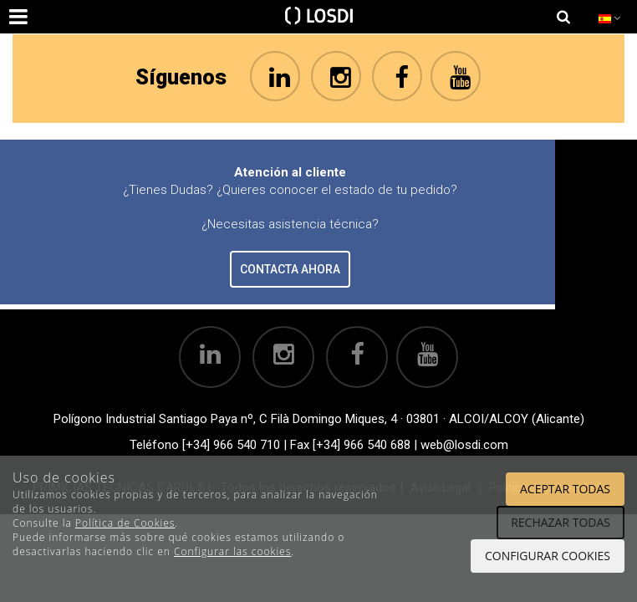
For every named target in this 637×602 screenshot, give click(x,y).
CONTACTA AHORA (290, 269)
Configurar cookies (547, 556)
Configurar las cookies (232, 551)
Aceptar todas (565, 489)
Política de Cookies (125, 523)
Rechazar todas (560, 522)
